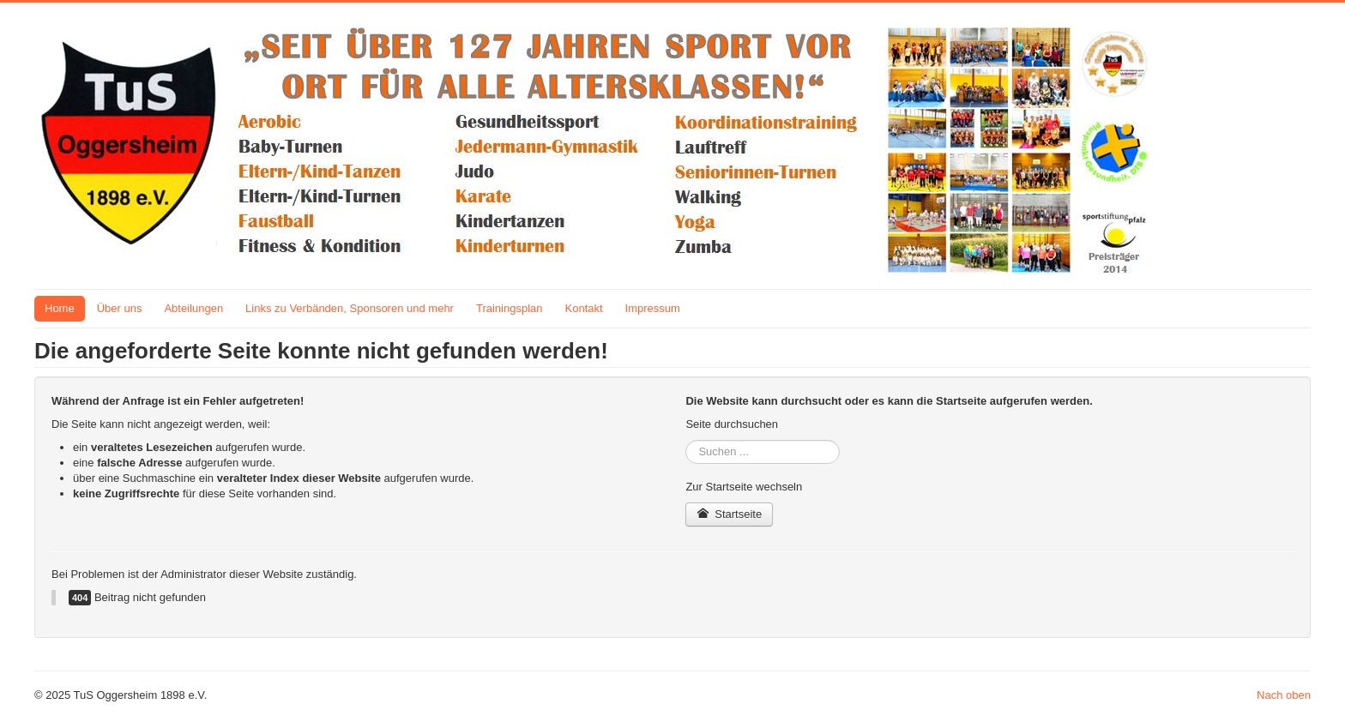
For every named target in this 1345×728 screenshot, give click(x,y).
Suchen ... (685, 440)
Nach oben (1284, 695)
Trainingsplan (509, 308)
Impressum (652, 308)
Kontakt (584, 308)
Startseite (729, 514)
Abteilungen (193, 308)
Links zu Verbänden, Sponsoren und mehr (349, 308)
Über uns (119, 308)
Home (60, 308)
